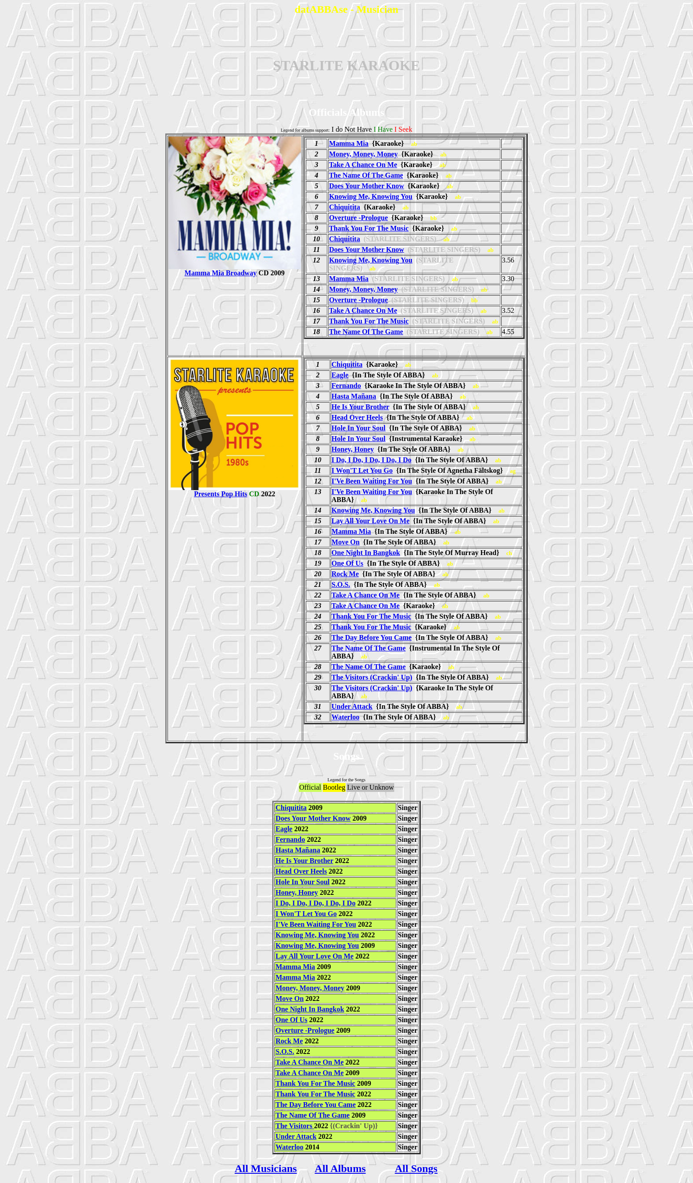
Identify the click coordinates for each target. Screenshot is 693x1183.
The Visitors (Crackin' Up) (371, 677)
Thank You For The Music (368, 228)
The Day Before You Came (371, 637)
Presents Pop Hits (234, 491)
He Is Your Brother (360, 407)
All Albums (340, 1168)
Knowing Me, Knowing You (370, 196)
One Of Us (347, 563)
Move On (345, 542)
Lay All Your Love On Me (370, 521)
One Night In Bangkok (365, 552)
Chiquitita (344, 207)
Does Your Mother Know (366, 186)
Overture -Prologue (358, 217)
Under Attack (352, 706)
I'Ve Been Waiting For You (371, 481)
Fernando (346, 385)
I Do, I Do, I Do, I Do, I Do (371, 460)
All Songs (416, 1168)
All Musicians (266, 1168)
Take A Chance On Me (363, 164)
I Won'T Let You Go (361, 470)
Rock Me (345, 574)
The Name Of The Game (366, 175)
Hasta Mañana (353, 396)
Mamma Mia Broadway (234, 270)
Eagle (339, 375)
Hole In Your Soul (358, 428)
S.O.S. (340, 584)
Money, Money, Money (363, 154)
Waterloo (345, 717)
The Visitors (294, 1126)
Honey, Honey (352, 449)
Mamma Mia (348, 143)
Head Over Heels (357, 417)
